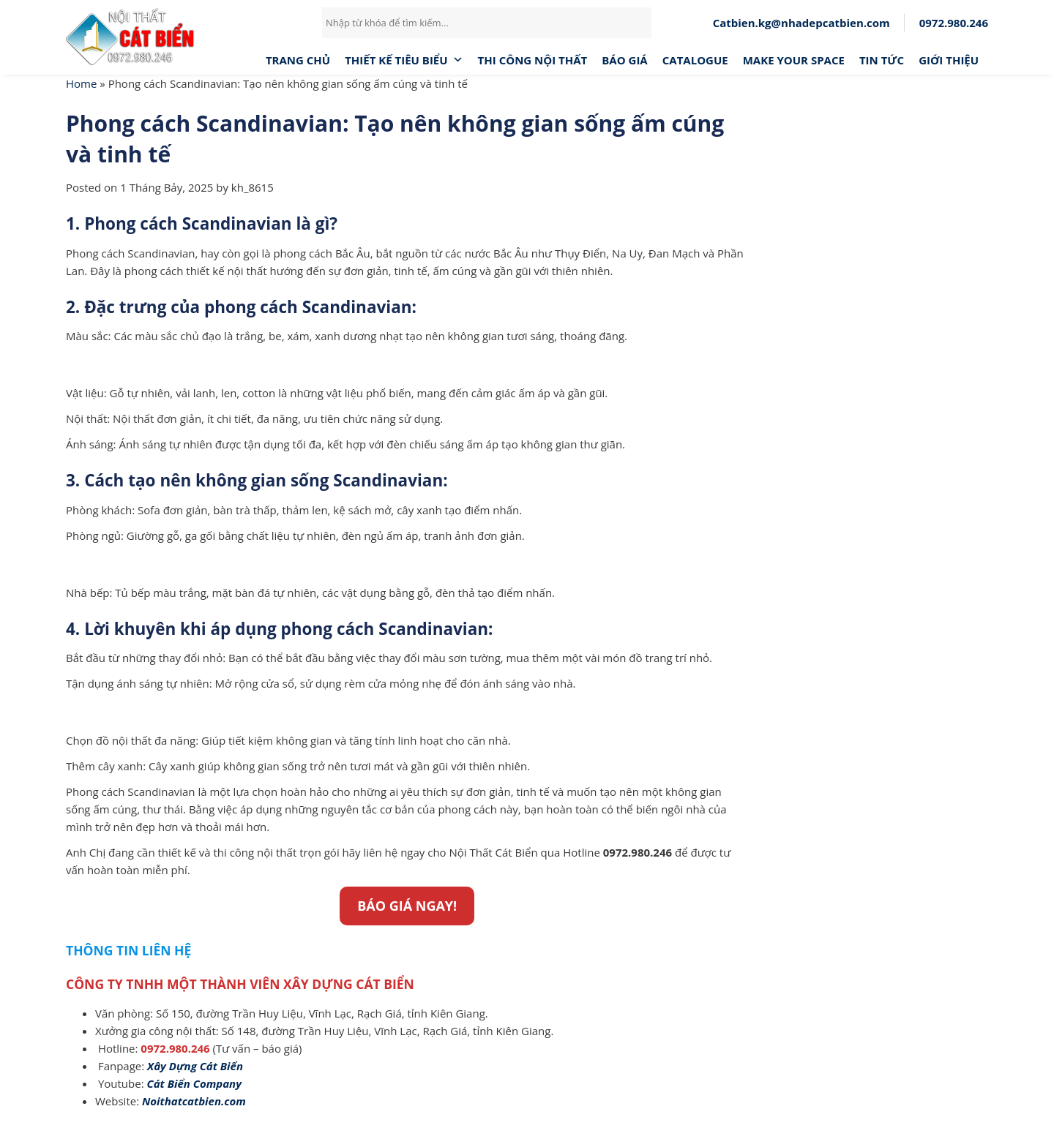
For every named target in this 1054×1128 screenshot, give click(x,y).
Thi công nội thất (533, 60)
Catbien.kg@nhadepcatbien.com (801, 22)
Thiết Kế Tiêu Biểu (404, 60)
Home (81, 83)
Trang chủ (298, 60)
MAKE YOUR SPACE (794, 60)
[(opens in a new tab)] (195, 1066)
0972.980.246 (953, 22)
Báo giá (624, 60)
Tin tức (881, 60)
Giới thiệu (949, 60)
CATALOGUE (695, 60)
